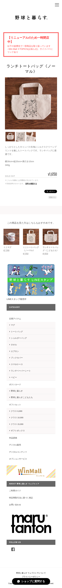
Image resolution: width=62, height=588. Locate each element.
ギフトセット (15, 405)
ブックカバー (17, 358)
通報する (52, 197)
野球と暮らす (17, 391)
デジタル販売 (15, 445)
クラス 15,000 (17, 424)
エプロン (15, 351)
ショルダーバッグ (19, 338)
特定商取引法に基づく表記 (21, 498)
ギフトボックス (18, 430)
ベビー (14, 377)
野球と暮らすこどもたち (22, 397)
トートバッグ (17, 331)
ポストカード (15, 384)
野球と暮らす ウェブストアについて (31, 573)
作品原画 (13, 438)
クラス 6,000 (16, 411)
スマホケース (17, 364)
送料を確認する (31, 183)
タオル (14, 345)
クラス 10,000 (17, 417)
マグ (13, 325)
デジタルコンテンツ (18, 452)
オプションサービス (18, 459)
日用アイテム (15, 319)
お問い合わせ (15, 505)
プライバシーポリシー (31, 577)
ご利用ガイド (15, 490)
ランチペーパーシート (21, 371)
